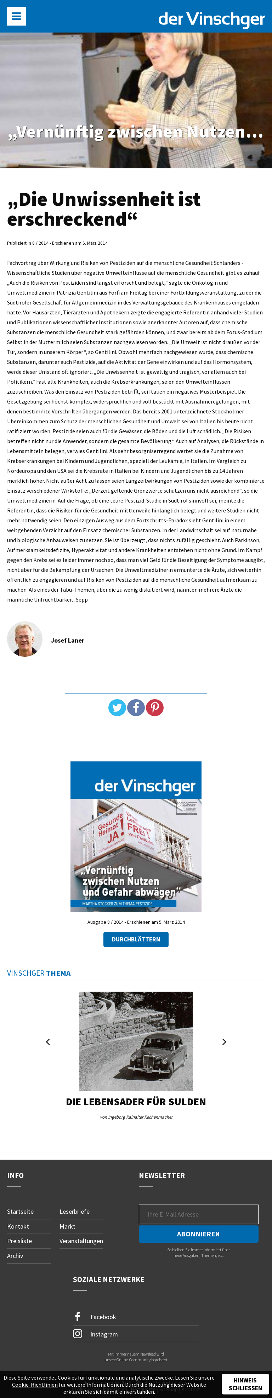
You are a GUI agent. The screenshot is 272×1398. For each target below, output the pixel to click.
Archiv (15, 1256)
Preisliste (19, 1241)
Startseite (20, 1211)
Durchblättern (136, 939)
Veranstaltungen (81, 1241)
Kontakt (18, 1226)
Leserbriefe (75, 1211)
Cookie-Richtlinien (35, 1384)
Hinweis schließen (245, 1384)
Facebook (94, 1317)
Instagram (95, 1333)
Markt (67, 1226)
